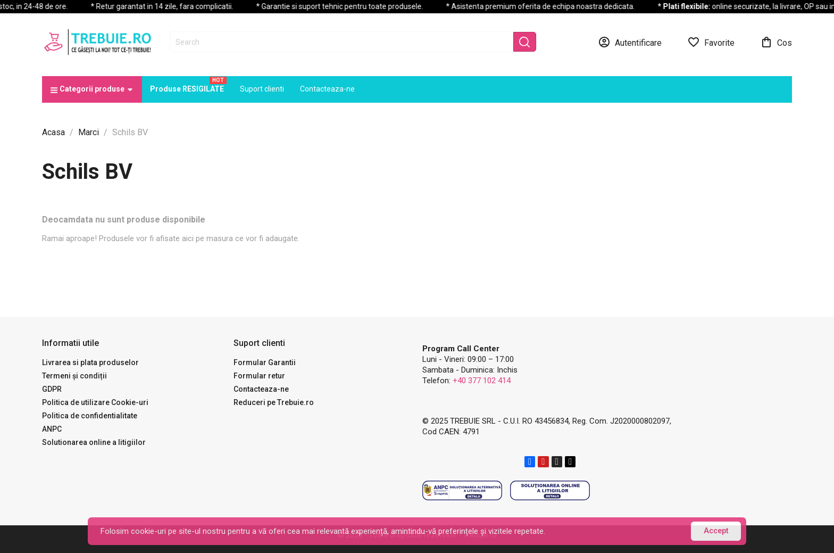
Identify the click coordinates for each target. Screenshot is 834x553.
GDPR (52, 389)
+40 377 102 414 (482, 380)
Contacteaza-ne (261, 389)
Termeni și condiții (74, 376)
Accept (716, 530)
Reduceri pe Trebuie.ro (273, 402)
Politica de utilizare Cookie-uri (95, 402)
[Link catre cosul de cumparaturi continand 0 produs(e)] (776, 42)
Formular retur (259, 376)
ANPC (52, 429)
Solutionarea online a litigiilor (94, 442)
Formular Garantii (264, 362)
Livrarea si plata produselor (90, 362)
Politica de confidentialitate (89, 415)
